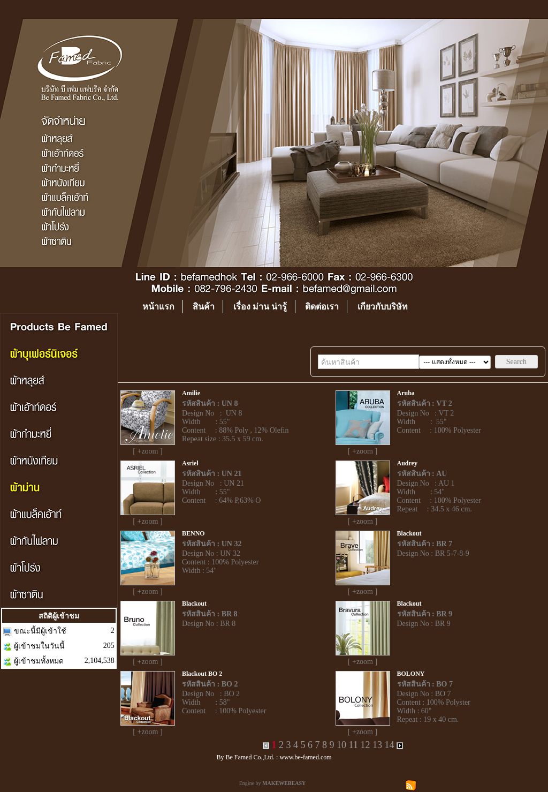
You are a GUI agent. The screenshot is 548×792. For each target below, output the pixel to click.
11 (353, 745)
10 (341, 745)
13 (377, 745)
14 (389, 745)
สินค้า (204, 306)
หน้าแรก (158, 306)
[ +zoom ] (147, 451)
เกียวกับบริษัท (382, 306)
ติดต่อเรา (322, 306)
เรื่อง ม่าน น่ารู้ (260, 306)
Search (516, 362)
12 (365, 745)
